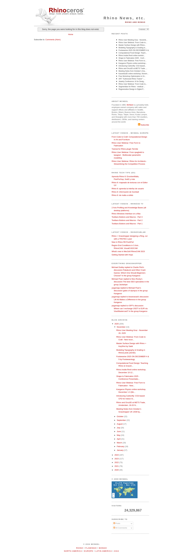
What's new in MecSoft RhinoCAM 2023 (128, 251)
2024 (117, 455)
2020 (117, 470)
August (120, 424)
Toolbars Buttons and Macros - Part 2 (127, 220)
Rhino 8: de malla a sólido (122, 195)
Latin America (103, 551)
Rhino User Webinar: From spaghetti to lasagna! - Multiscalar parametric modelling (128, 155)
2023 (117, 459)
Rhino (79, 548)
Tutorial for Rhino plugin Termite (125, 149)
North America (73, 551)
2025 (117, 324)
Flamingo (91, 548)
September (121, 420)
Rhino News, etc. (124, 18)
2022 (117, 462)
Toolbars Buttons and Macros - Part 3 (127, 217)
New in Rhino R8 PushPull (123, 242)
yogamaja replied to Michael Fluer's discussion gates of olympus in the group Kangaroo (130, 291)
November (121, 327)
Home (70, 34)
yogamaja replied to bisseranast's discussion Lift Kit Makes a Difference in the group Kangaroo (130, 299)
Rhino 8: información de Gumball (125, 192)
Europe (88, 551)
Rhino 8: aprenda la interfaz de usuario (128, 189)
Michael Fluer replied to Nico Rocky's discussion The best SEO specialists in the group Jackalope (130, 282)
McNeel (130, 105)
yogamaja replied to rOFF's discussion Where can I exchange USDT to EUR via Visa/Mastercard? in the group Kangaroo (130, 308)
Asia (116, 551)
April (119, 439)
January (120, 450)
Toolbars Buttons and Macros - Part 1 (127, 224)
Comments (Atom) (53, 39)
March (120, 443)
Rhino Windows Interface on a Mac (126, 214)
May (119, 435)
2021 (117, 466)
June (119, 431)
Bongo (103, 548)
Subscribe (143, 125)
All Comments (120, 528)
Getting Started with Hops (122, 255)
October (120, 416)
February (121, 446)
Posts (116, 523)
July (119, 428)
